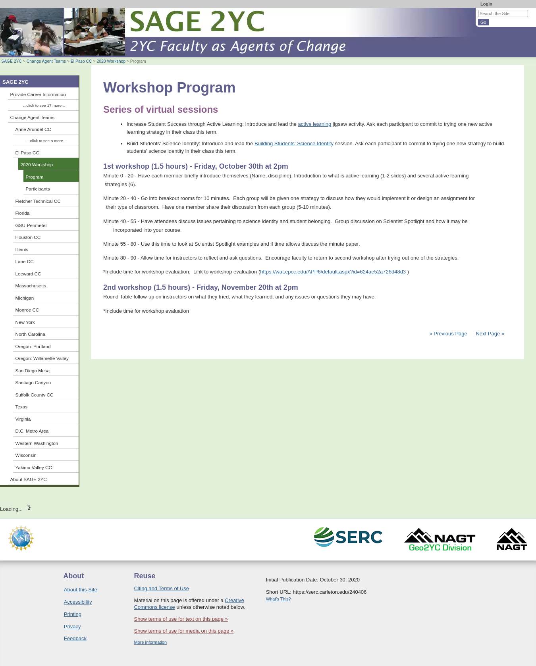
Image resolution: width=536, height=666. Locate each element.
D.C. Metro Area (32, 430)
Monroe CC (27, 309)
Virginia (23, 419)
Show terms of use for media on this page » (183, 631)
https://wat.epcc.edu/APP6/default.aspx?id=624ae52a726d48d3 (333, 272)
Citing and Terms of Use (161, 588)
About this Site (80, 590)
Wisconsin (26, 455)
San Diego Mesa (32, 370)
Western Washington (36, 443)
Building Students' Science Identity (294, 143)
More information (150, 642)
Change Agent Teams (46, 61)
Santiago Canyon (33, 382)
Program (35, 176)
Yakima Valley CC (33, 467)
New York (25, 322)
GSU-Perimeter (31, 225)
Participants (38, 188)
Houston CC (28, 237)
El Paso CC (81, 61)
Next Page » (489, 334)
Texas (21, 406)
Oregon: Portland (33, 346)
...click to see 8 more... (46, 141)
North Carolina (30, 334)
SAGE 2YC (11, 61)
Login (486, 4)
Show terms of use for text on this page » (181, 619)
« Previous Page (448, 334)
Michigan (24, 297)
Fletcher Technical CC (38, 201)
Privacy (72, 626)
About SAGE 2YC (28, 479)
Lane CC (24, 261)
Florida (22, 213)
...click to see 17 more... (44, 105)
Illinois (21, 249)
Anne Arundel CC (33, 129)
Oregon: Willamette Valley (42, 358)
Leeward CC (28, 273)
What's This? (278, 599)
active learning (314, 124)
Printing (72, 614)
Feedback (75, 638)
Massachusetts (30, 285)
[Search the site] (503, 13)
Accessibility (78, 602)
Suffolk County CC (34, 394)
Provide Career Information (38, 94)
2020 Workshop (110, 61)
